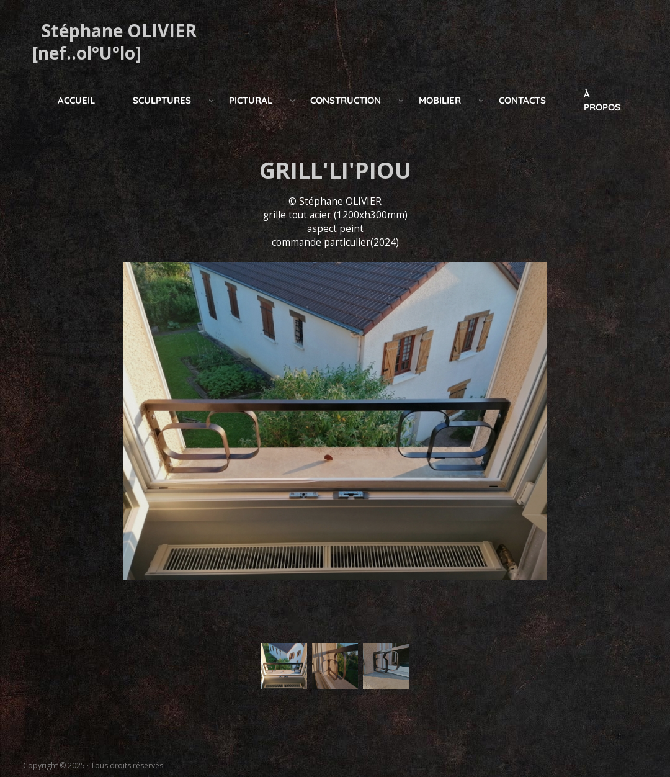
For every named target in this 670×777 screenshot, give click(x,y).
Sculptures (162, 100)
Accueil (76, 100)
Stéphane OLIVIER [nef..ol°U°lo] (114, 42)
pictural (250, 100)
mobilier (440, 100)
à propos (602, 100)
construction (345, 100)
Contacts (522, 100)
